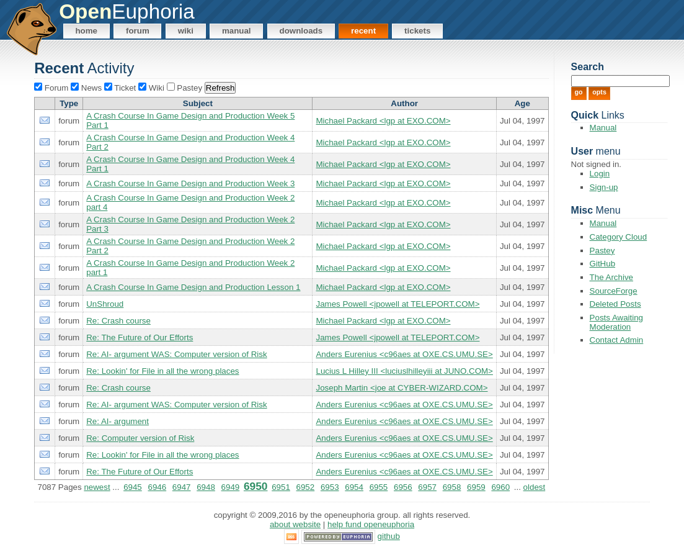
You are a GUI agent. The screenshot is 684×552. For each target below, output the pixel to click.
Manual (236, 30)
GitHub (602, 263)
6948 (206, 487)
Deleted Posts (615, 304)
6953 (330, 487)
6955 (379, 487)
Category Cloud (618, 237)
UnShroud (104, 304)
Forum (137, 30)
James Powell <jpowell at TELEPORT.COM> (397, 304)
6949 (230, 487)
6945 (132, 487)
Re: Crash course (118, 320)
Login (600, 173)
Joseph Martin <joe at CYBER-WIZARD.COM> (401, 387)
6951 (281, 487)
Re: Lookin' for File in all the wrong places (162, 371)
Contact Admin (617, 340)
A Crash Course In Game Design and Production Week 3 (190, 183)
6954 (354, 487)
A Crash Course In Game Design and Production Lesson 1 (193, 287)
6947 (181, 487)
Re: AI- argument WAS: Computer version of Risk (176, 354)
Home (86, 30)
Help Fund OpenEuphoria (370, 524)
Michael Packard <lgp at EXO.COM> (383, 120)
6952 (305, 487)
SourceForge (613, 291)
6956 (403, 487)
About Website (295, 524)
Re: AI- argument (117, 421)
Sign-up (604, 187)
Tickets (417, 30)
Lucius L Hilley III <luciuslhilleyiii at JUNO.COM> (404, 371)
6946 (157, 487)
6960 (500, 487)
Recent (363, 30)
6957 (427, 487)
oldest (534, 487)
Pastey (602, 250)
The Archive (611, 277)
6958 (452, 487)
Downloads (301, 30)
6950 (256, 486)
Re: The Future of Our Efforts (139, 337)
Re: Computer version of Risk (140, 438)
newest (97, 487)
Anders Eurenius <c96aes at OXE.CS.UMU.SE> (404, 354)
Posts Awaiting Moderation (616, 322)
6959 (476, 487)
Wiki (185, 30)
